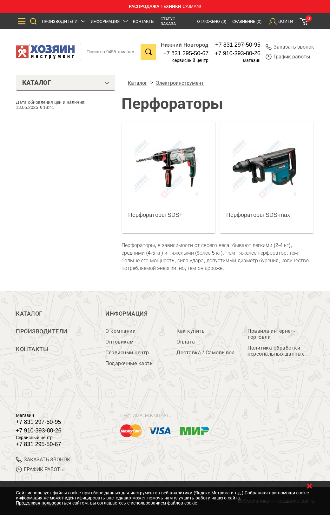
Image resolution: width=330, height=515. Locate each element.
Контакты (144, 21)
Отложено (211, 21)
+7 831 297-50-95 (238, 45)
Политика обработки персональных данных (276, 351)
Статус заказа (168, 21)
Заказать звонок (290, 47)
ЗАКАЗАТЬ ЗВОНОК (43, 460)
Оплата (185, 341)
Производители (59, 21)
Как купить (190, 331)
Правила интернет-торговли (271, 334)
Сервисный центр (127, 352)
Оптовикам (119, 341)
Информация (105, 21)
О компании (120, 331)
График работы (288, 57)
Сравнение (246, 21)
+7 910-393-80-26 (238, 53)
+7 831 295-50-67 (186, 53)
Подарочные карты (129, 363)
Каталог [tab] (65, 82)
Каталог (29, 314)
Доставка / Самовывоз (205, 352)
